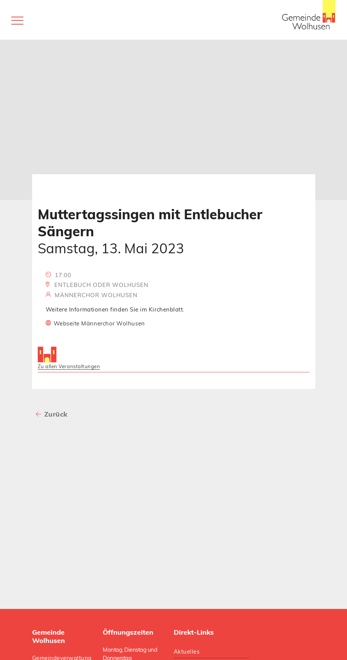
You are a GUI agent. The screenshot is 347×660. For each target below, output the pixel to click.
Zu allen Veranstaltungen (69, 366)
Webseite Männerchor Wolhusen (99, 323)
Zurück (56, 414)
